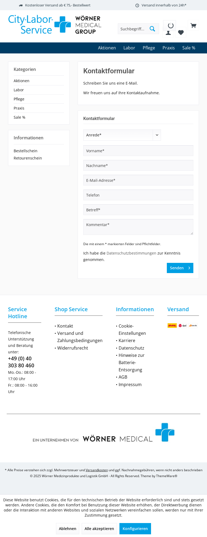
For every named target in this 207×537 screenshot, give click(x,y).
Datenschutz (131, 348)
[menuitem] (169, 23)
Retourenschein (28, 158)
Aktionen (21, 80)
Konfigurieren (135, 528)
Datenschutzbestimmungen (131, 253)
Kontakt (65, 326)
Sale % (19, 117)
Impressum (130, 384)
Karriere (127, 340)
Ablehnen (67, 528)
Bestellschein (25, 150)
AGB (123, 377)
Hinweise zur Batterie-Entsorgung (132, 362)
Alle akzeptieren (99, 528)
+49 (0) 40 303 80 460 (21, 362)
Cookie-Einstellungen (132, 329)
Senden (180, 267)
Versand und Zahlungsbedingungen (80, 336)
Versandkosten (97, 470)
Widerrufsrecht (72, 348)
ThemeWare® (166, 476)
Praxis (19, 108)
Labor (19, 89)
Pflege (19, 98)
